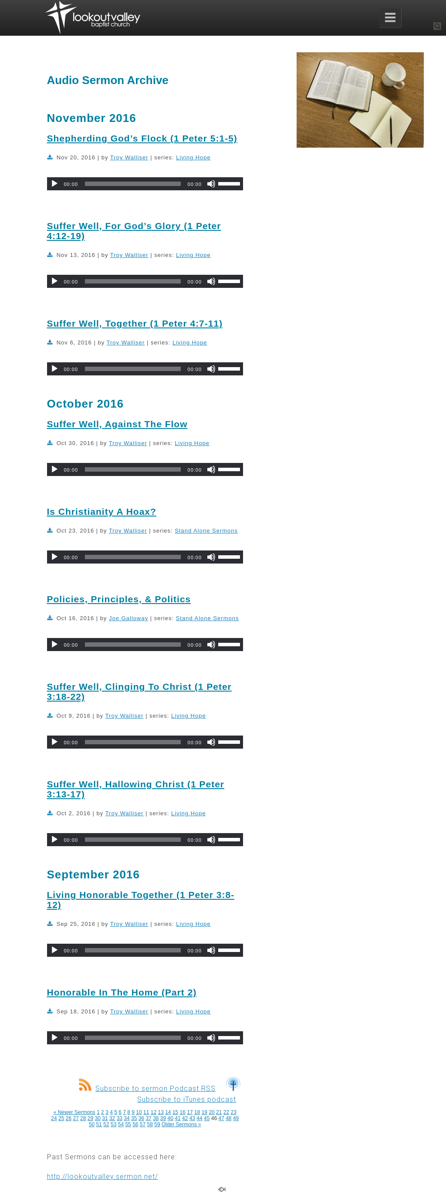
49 (236, 1118)
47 (221, 1118)
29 (90, 1118)
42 (185, 1118)
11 (146, 1112)
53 (113, 1124)
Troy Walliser (129, 157)
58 (150, 1124)
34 (126, 1118)
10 (139, 1112)
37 (148, 1118)
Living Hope (193, 157)
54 (121, 1124)
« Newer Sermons (74, 1112)
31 (105, 1118)
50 (92, 1124)
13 (160, 1112)
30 (98, 1118)
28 (83, 1118)
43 (192, 1118)
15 (175, 1112)
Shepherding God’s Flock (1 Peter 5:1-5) (142, 138)
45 (206, 1118)
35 (134, 1118)
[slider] (132, 184)
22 (226, 1112)
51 (99, 1124)
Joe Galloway (128, 618)
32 (112, 1118)
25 (61, 1118)
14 (168, 1112)
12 (153, 1112)
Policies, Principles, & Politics (119, 599)
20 (211, 1112)
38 (156, 1118)
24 (54, 1118)
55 (128, 1124)
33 (119, 1118)
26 (68, 1118)
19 (204, 1112)
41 (177, 1118)
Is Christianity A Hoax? (101, 511)
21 (219, 1112)
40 (170, 1118)
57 (142, 1124)
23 (234, 1112)
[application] (145, 183)
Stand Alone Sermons (206, 530)
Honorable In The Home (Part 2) (122, 992)
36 (141, 1118)
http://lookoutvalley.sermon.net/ (102, 1176)
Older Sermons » (181, 1124)
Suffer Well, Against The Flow (117, 424)
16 (183, 1112)
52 (106, 1124)
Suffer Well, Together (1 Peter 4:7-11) (135, 323)
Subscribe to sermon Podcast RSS (147, 1088)
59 (157, 1124)
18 (197, 1112)
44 (199, 1118)
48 (228, 1118)
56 (135, 1124)
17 (190, 1112)
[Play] (54, 183)
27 (75, 1118)
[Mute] (211, 183)
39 (163, 1118)
